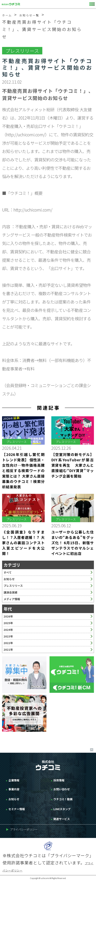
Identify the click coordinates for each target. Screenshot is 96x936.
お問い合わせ (66, 833)
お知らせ (12, 584)
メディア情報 (16, 615)
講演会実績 (14, 605)
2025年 (11, 646)
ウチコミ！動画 (68, 845)
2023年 (11, 666)
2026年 (11, 636)
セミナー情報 (21, 857)
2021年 (11, 686)
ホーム (9, 15)
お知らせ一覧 (39, 15)
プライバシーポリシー (30, 883)
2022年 (11, 676)
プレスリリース (18, 594)
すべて (10, 574)
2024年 (11, 656)
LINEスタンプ (67, 857)
